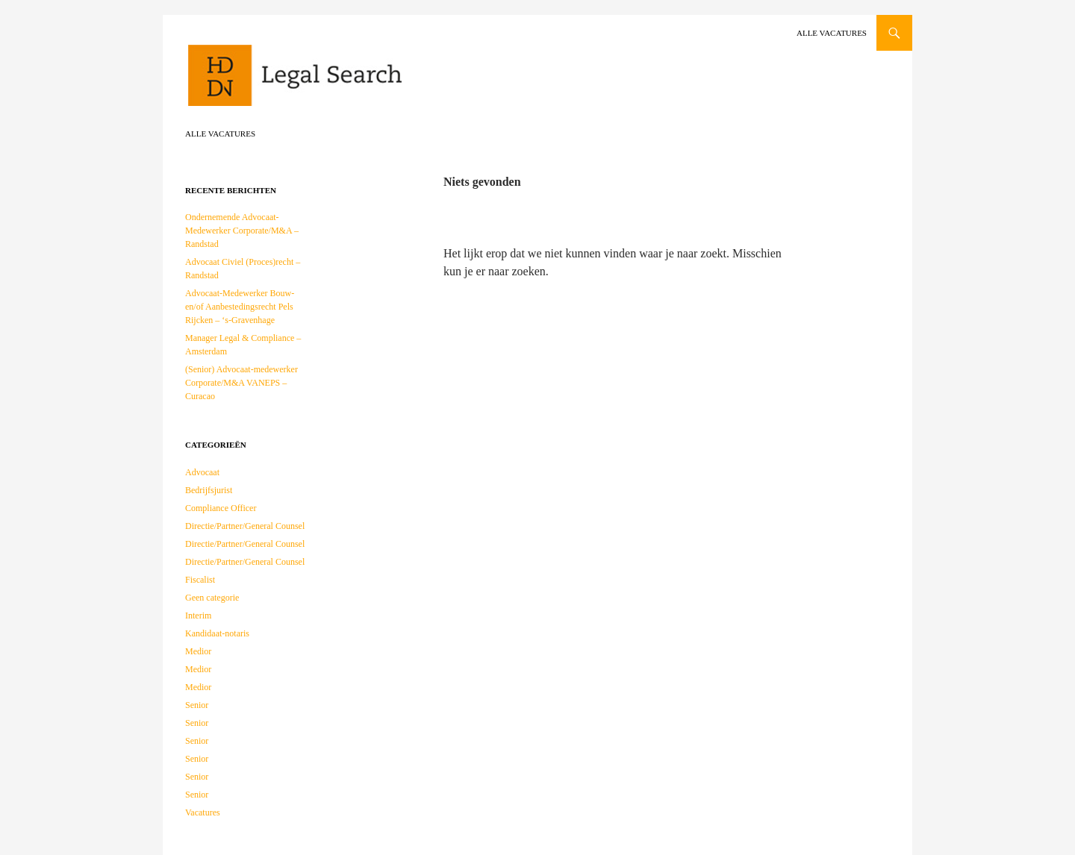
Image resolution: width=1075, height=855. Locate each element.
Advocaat (202, 472)
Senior (196, 705)
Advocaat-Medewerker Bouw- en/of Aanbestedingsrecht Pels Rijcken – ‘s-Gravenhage (239, 306)
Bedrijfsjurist (208, 490)
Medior (198, 651)
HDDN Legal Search (342, 82)
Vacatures (202, 812)
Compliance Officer (220, 508)
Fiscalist (200, 579)
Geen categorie (212, 597)
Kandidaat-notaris (217, 633)
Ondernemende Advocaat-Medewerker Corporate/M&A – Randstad (242, 230)
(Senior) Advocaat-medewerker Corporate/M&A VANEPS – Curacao (241, 382)
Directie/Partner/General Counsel (245, 526)
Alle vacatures (832, 32)
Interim (198, 615)
